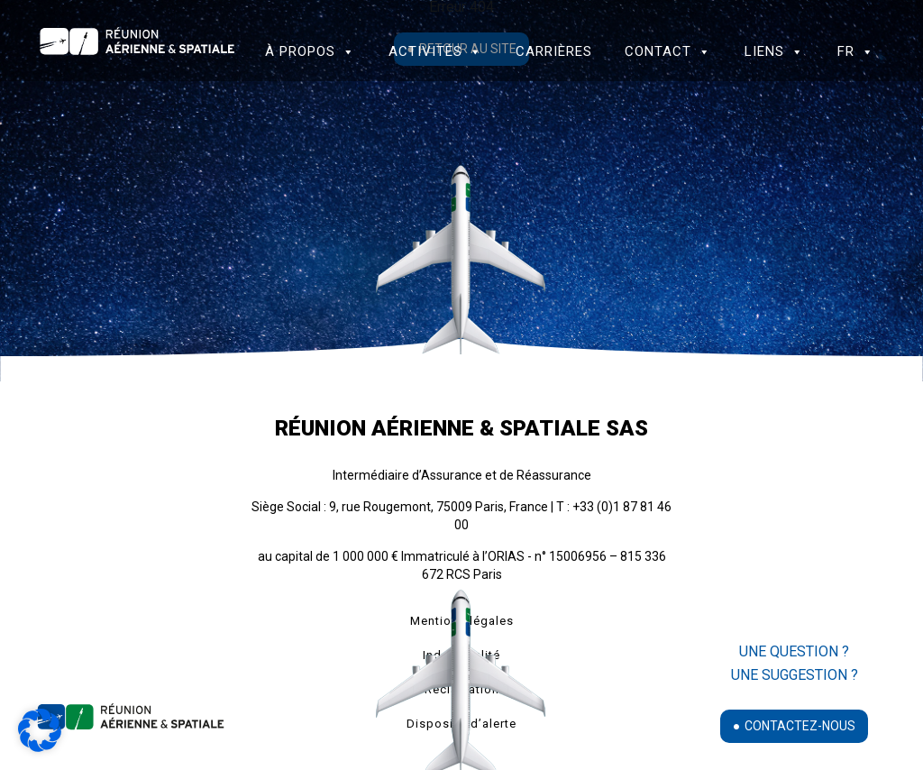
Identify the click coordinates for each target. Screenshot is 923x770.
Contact (668, 51)
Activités (435, 51)
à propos (310, 51)
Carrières (554, 51)
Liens (774, 51)
